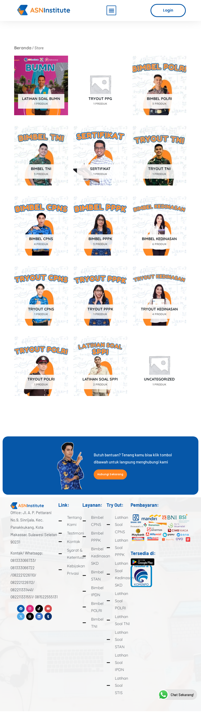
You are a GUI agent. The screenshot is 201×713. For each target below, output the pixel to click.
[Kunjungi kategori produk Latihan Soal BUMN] (41, 85)
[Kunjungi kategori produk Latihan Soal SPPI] (100, 366)
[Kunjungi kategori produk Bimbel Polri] (159, 85)
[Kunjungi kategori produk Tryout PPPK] (100, 296)
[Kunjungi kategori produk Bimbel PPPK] (100, 226)
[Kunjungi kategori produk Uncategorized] (159, 366)
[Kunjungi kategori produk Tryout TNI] (159, 155)
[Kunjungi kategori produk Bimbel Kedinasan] (159, 226)
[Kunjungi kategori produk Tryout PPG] (100, 85)
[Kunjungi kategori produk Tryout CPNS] (41, 296)
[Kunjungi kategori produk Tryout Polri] (41, 366)
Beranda (22, 47)
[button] (111, 10)
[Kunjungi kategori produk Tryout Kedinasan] (159, 296)
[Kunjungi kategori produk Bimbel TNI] (41, 155)
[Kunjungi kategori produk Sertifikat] (100, 155)
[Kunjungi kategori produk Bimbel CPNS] (41, 226)
